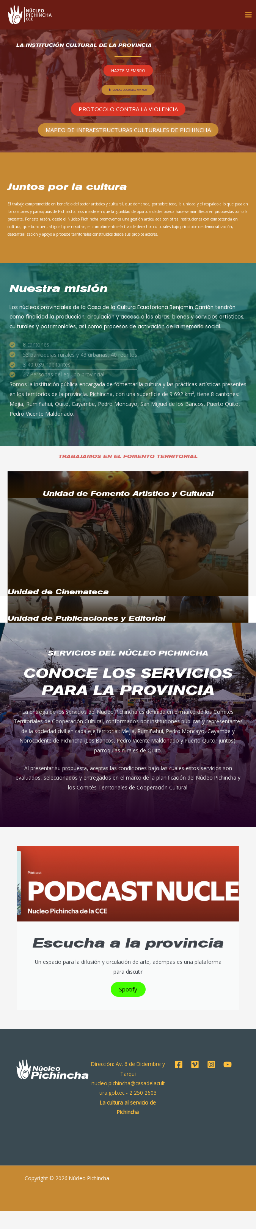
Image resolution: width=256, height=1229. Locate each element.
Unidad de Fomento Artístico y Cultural (128, 493)
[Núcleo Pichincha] (30, 15)
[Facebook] (178, 1082)
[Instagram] (211, 1082)
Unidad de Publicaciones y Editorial (86, 618)
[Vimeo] (195, 1082)
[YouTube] (227, 1082)
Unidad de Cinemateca (58, 592)
